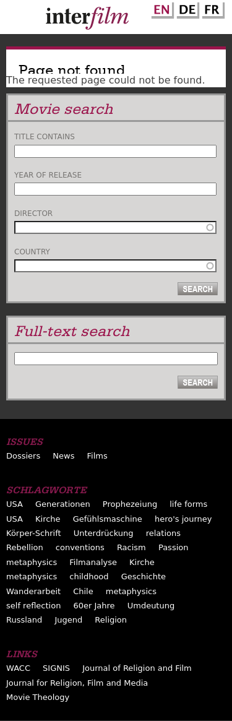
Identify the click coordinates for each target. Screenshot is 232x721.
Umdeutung (151, 605)
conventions (80, 547)
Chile (83, 591)
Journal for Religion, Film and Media (77, 683)
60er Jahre (93, 605)
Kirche (48, 519)
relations (163, 533)
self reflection (33, 605)
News (63, 455)
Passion (173, 547)
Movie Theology (37, 697)
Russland (24, 619)
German (186, 8)
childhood (88, 576)
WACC (18, 668)
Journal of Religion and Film (137, 668)
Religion (111, 619)
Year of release (48, 175)
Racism (131, 547)
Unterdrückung (104, 533)
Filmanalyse (93, 562)
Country (32, 252)
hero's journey (183, 519)
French (211, 8)
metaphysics (31, 562)
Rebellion (24, 547)
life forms (188, 504)
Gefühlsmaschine (107, 519)
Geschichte (143, 576)
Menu (15, 20)
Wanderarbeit (33, 591)
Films (97, 455)
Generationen (62, 504)
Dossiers (23, 455)
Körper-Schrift (33, 533)
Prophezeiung (130, 504)
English (161, 8)
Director (33, 213)
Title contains (44, 136)
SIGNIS (56, 668)
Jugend (68, 619)
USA (14, 504)
